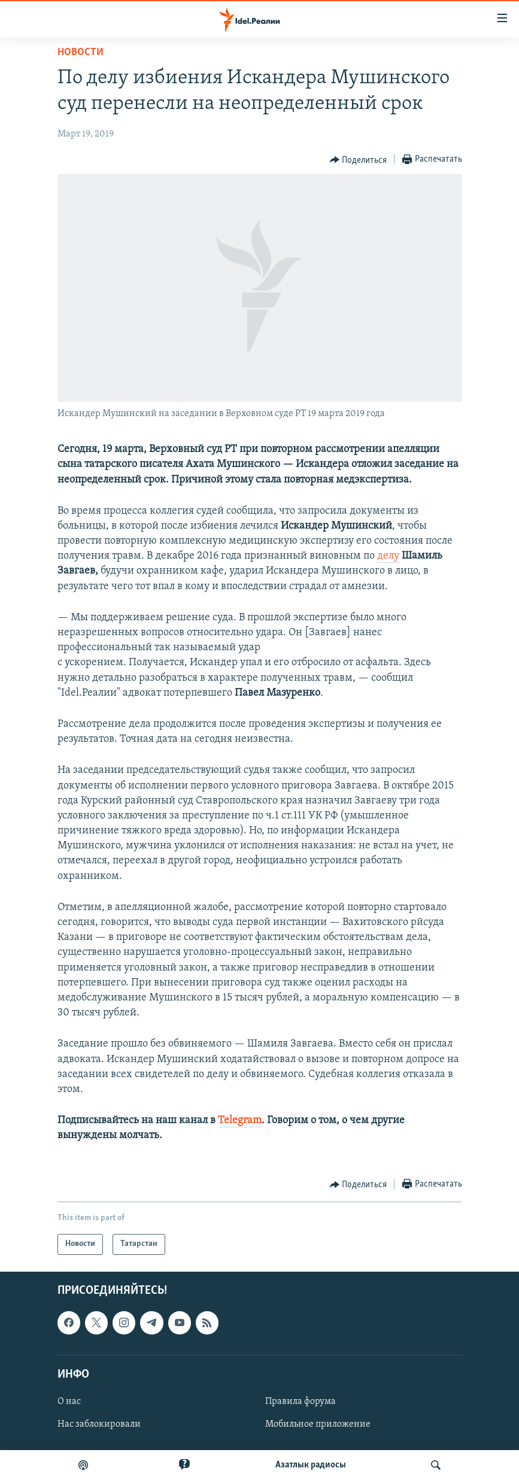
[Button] (358, 159)
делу (388, 556)
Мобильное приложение (318, 1424)
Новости (80, 52)
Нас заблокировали (99, 1424)
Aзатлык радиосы (310, 1465)
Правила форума (300, 1401)
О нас (69, 1401)
